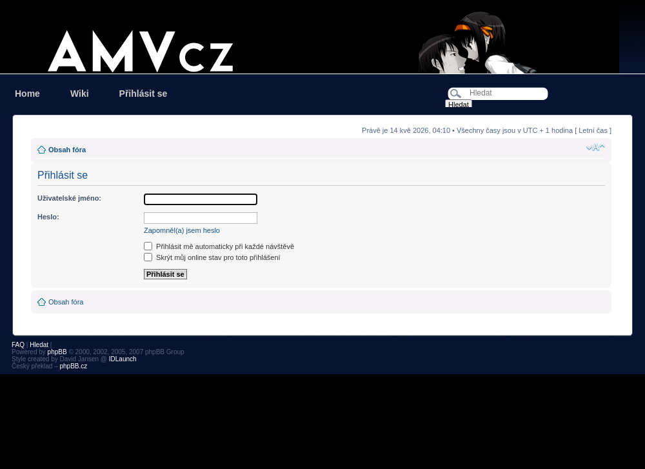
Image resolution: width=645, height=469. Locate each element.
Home (27, 93)
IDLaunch (123, 359)
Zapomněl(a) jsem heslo (182, 230)
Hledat (39, 344)
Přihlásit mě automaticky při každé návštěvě (219, 246)
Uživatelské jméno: (69, 198)
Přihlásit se (143, 93)
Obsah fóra (67, 150)
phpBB (57, 351)
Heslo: (48, 217)
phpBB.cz (73, 366)
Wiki (79, 93)
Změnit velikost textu (595, 147)
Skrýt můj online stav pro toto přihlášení (212, 257)
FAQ (18, 344)
